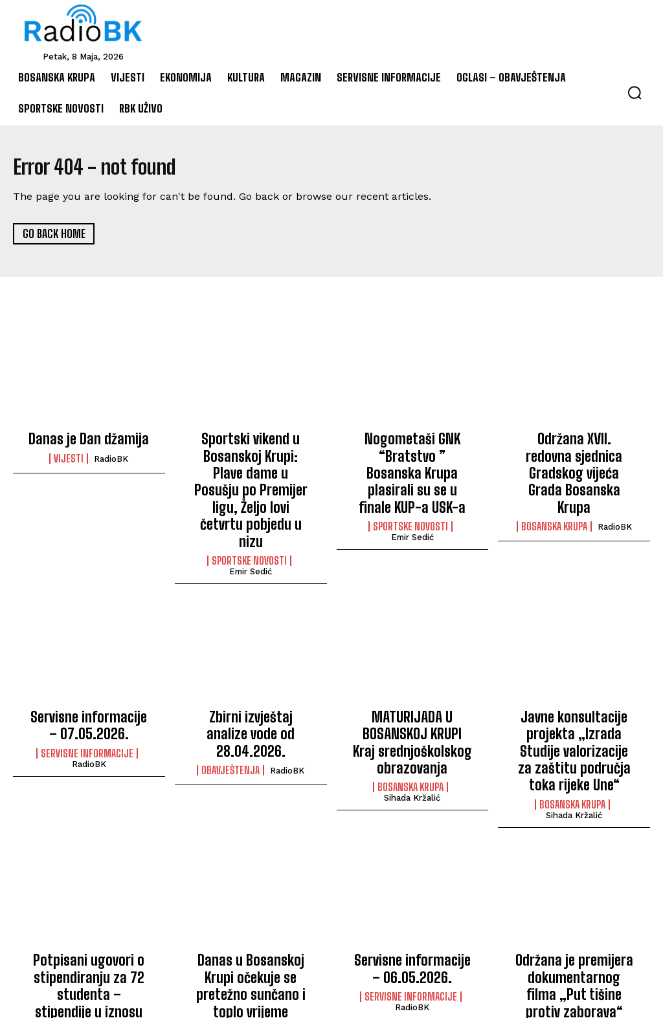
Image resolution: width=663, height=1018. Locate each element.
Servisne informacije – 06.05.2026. (412, 888)
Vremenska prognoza (249, 927)
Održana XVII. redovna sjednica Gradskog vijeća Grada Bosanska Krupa (574, 452)
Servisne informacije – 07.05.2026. (89, 674)
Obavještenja (230, 698)
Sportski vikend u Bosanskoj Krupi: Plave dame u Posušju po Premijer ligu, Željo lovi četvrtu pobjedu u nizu (250, 466)
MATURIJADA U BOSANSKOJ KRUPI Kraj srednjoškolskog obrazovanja (412, 688)
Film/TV (542, 941)
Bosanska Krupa (554, 484)
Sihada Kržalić (412, 737)
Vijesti (69, 456)
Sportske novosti (249, 512)
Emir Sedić (250, 523)
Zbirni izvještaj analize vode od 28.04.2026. (251, 674)
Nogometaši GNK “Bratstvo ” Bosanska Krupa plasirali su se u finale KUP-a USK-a (412, 459)
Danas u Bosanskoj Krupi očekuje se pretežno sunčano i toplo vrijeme (251, 895)
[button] (634, 92)
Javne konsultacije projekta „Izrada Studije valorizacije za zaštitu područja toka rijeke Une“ (574, 688)
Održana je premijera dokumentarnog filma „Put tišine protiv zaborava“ (574, 902)
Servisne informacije (87, 698)
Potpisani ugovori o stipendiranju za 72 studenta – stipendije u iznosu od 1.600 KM (88, 902)
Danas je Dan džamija (88, 438)
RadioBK (111, 457)
